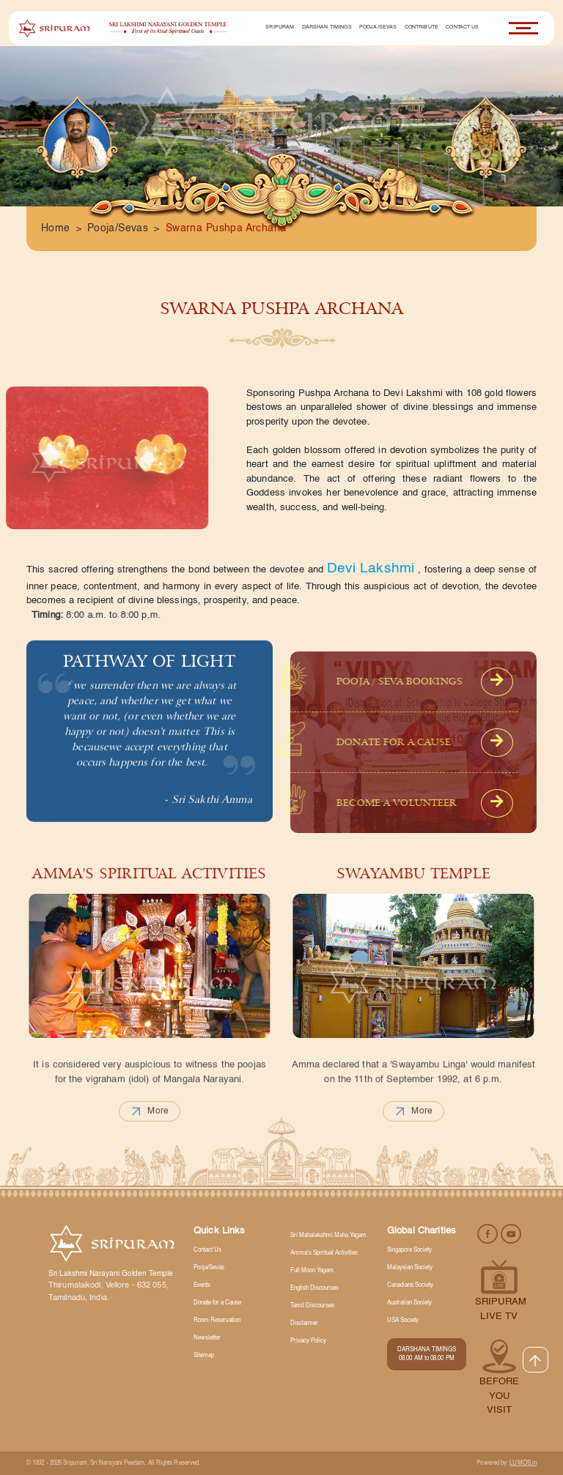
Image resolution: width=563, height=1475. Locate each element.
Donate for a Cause (217, 1303)
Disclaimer (304, 1323)
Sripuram (279, 27)
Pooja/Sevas (378, 27)
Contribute (421, 27)
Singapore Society (409, 1250)
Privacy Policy (308, 1341)
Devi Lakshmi (370, 568)
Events (202, 1285)
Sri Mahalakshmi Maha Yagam (328, 1236)
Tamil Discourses (312, 1306)
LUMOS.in (523, 1463)
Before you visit (499, 1396)
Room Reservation (217, 1320)
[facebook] (488, 1233)
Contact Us (462, 27)
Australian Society (409, 1303)
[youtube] (511, 1233)
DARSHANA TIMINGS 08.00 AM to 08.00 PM (426, 1354)
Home (55, 228)
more (149, 1141)
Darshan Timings (327, 27)
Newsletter (207, 1338)
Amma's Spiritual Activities (324, 1253)
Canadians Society (410, 1285)
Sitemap (204, 1356)
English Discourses (314, 1288)
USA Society (403, 1320)
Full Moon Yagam (312, 1271)
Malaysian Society (410, 1268)
